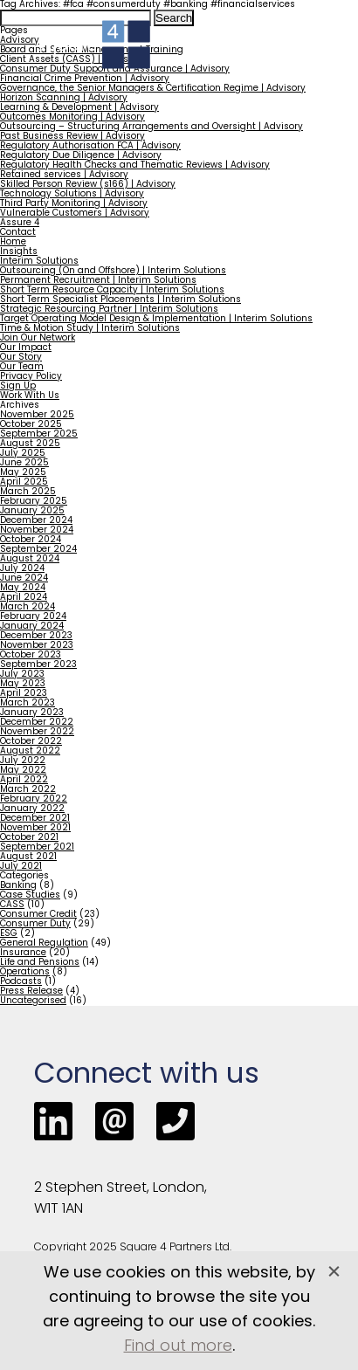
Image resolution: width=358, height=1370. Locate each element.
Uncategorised (33, 1001)
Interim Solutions (39, 261)
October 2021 (29, 838)
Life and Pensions (39, 962)
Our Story (21, 357)
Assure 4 (19, 223)
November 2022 (37, 732)
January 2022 (32, 809)
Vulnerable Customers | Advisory (74, 213)
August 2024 (29, 559)
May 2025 (23, 473)
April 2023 (23, 694)
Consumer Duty (35, 924)
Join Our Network (37, 338)
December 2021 (35, 818)
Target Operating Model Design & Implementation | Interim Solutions (156, 319)
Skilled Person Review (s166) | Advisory (88, 184)
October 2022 (31, 742)
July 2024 (22, 569)
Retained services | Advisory (64, 175)
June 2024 (24, 578)
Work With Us (29, 396)
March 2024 (27, 607)
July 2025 (22, 453)
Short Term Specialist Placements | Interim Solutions (120, 300)
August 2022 (30, 751)
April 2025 (24, 482)
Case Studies (30, 895)
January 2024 (32, 626)
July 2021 (21, 866)
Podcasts (21, 982)
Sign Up (18, 386)
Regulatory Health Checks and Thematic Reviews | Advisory (135, 165)
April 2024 (23, 597)
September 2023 (38, 665)
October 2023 (30, 655)
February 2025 (33, 501)
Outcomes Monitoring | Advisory (72, 117)
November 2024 (36, 530)
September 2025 (39, 434)
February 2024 (33, 617)
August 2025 (30, 444)
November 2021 (35, 828)
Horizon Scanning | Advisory (63, 98)
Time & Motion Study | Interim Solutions (90, 329)
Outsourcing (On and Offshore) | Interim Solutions (113, 271)
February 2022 (33, 799)
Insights (19, 252)
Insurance (23, 953)
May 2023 (22, 684)
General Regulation (44, 943)
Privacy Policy (31, 377)
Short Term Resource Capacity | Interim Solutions (112, 290)
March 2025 (28, 492)
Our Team (22, 367)
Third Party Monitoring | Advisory (74, 204)
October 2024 (30, 540)
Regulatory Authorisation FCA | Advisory (90, 146)
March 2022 (28, 790)
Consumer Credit (38, 914)
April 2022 (24, 780)
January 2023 (32, 713)
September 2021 (37, 847)
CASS (12, 905)
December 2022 (36, 722)
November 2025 (37, 415)
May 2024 (22, 588)
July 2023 (22, 674)
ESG (8, 934)
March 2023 (27, 703)
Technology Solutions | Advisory (72, 194)
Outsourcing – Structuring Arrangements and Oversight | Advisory (151, 127)
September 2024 (38, 549)
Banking (18, 886)
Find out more (178, 1347)
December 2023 (36, 636)
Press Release (31, 991)
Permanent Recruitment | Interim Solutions (98, 281)
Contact (18, 233)
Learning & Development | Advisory (79, 108)
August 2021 (28, 857)
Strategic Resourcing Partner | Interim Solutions (109, 309)
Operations (25, 972)
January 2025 (32, 511)
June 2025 (24, 463)
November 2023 (36, 646)
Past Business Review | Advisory (72, 136)
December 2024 (36, 521)
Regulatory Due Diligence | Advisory (81, 156)
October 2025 (31, 425)
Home (13, 242)
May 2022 (23, 770)
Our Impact (26, 348)
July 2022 (22, 761)
